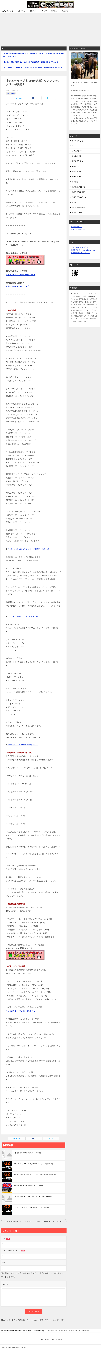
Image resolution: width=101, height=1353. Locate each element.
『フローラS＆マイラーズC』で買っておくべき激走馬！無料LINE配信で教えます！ (33, 68)
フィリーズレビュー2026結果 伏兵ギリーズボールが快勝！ (32, 1207)
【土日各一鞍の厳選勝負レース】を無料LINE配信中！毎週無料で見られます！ (31, 62)
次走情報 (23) (76, 171)
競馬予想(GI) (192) (78, 187)
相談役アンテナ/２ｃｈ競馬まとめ (83, 250)
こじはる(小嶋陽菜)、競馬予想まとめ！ (23, 616)
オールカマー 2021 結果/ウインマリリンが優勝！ (29, 1185)
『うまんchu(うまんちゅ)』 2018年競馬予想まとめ (28, 549)
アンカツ (43, 11)
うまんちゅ (21, 11)
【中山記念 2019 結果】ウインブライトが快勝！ (18, 1221)
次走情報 (65, 11)
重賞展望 (54, 11)
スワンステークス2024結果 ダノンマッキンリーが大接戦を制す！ (34, 1164)
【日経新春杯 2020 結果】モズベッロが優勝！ (28, 1153)
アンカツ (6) (76, 146)
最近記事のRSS (76, 227)
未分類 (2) (75, 166)
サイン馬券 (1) (77, 151)
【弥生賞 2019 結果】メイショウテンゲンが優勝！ (51, 1221)
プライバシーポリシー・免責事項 (50, 1339)
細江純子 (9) (76, 202)
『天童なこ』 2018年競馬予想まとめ (22, 745)
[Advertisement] (50, 28)
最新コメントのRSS (78, 230)
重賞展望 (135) (77, 212)
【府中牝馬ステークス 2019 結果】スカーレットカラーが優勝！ (34, 1196)
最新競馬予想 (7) (78, 161)
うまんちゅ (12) (77, 141)
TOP (17, 1331)
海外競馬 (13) (76, 176)
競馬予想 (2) (76, 182)
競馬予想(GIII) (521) (79, 197)
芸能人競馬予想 (7, 11)
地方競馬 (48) (76, 156)
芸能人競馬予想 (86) (79, 207)
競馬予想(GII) (11, 93)
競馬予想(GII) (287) (78, 192)
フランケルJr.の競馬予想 (79, 247)
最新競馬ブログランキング (80, 253)
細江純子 (33, 11)
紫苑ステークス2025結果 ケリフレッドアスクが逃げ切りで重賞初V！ (35, 1175)
